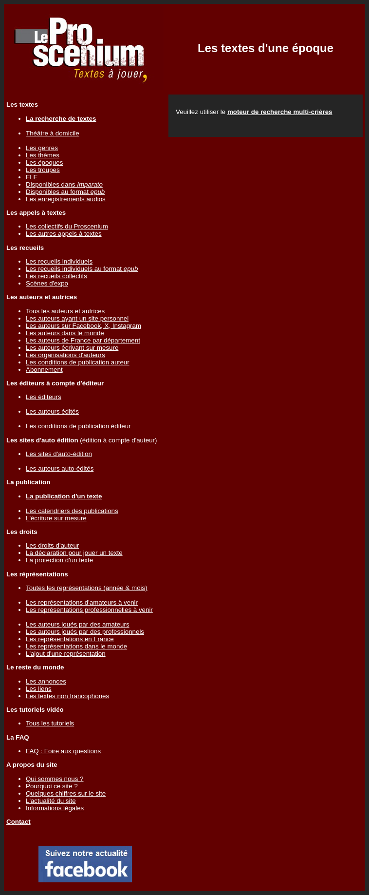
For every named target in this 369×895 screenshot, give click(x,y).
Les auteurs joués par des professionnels (85, 631)
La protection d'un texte (59, 560)
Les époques (44, 162)
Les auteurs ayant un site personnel (77, 318)
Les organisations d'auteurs (65, 355)
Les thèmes (42, 155)
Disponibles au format (65, 191)
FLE (31, 177)
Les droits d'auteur (52, 545)
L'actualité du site (51, 800)
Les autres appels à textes (64, 233)
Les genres (42, 148)
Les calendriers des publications (72, 510)
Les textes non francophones (67, 696)
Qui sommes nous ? (55, 778)
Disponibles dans (64, 184)
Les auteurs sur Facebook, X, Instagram (83, 325)
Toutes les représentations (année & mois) (87, 587)
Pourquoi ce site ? (52, 786)
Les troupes (43, 169)
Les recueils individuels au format (82, 268)
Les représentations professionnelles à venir (89, 609)
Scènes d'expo (47, 283)
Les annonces (46, 681)
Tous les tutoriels (50, 723)
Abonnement (44, 369)
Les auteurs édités (52, 411)
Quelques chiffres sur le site (66, 793)
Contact (18, 821)
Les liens (39, 688)
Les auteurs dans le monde (65, 333)
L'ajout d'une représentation (66, 653)
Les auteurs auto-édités (59, 468)
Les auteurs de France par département (83, 340)
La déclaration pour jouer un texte (74, 552)
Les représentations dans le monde (76, 646)
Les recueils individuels (59, 261)
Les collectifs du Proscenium (67, 226)
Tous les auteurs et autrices (65, 311)
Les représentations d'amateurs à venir (82, 602)
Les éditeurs (43, 396)
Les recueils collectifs (56, 276)
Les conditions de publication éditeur (78, 426)
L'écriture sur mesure (56, 518)
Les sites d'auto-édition (59, 453)
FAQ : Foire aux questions (63, 751)
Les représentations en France (70, 639)
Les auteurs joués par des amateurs (77, 624)
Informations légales (55, 808)
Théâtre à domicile (52, 133)
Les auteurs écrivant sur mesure (72, 347)
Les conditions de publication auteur (77, 362)
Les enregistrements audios (66, 199)
